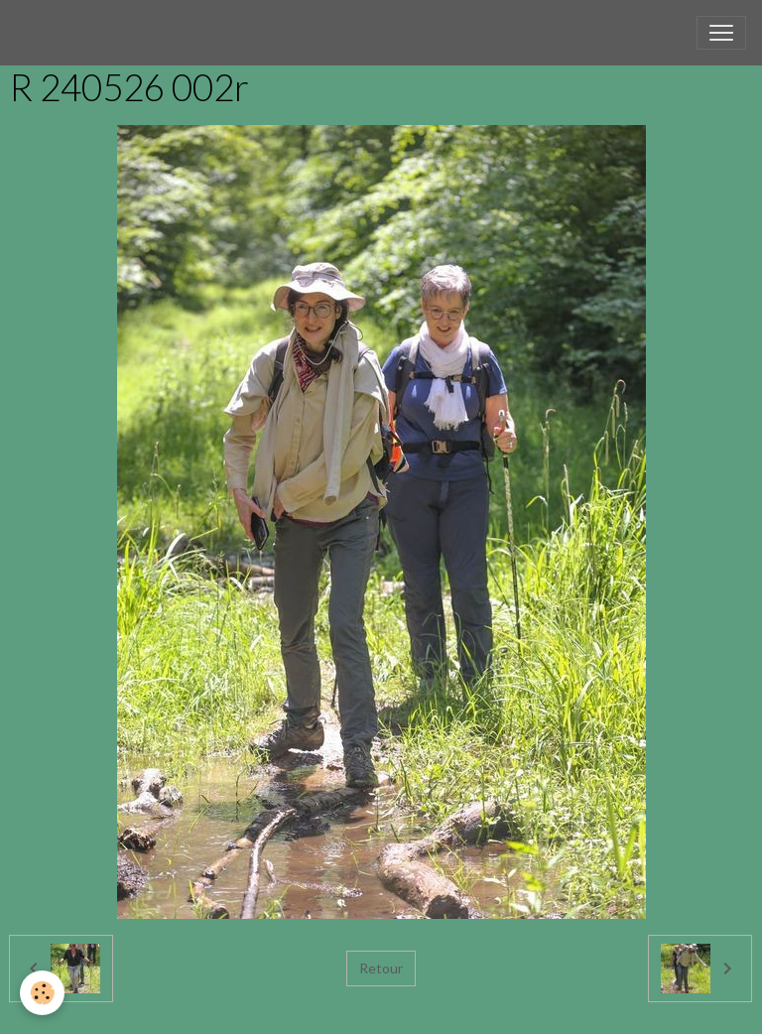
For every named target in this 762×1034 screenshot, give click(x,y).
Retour (381, 968)
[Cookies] (42, 992)
